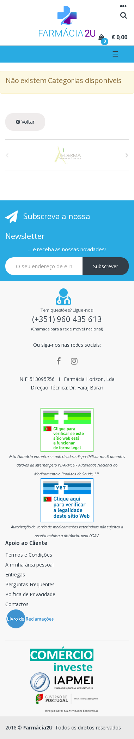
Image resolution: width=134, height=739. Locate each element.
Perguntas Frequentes (30, 584)
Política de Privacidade (30, 594)
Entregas (15, 574)
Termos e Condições (28, 554)
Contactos (17, 604)
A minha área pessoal (29, 564)
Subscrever (105, 266)
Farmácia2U (38, 727)
